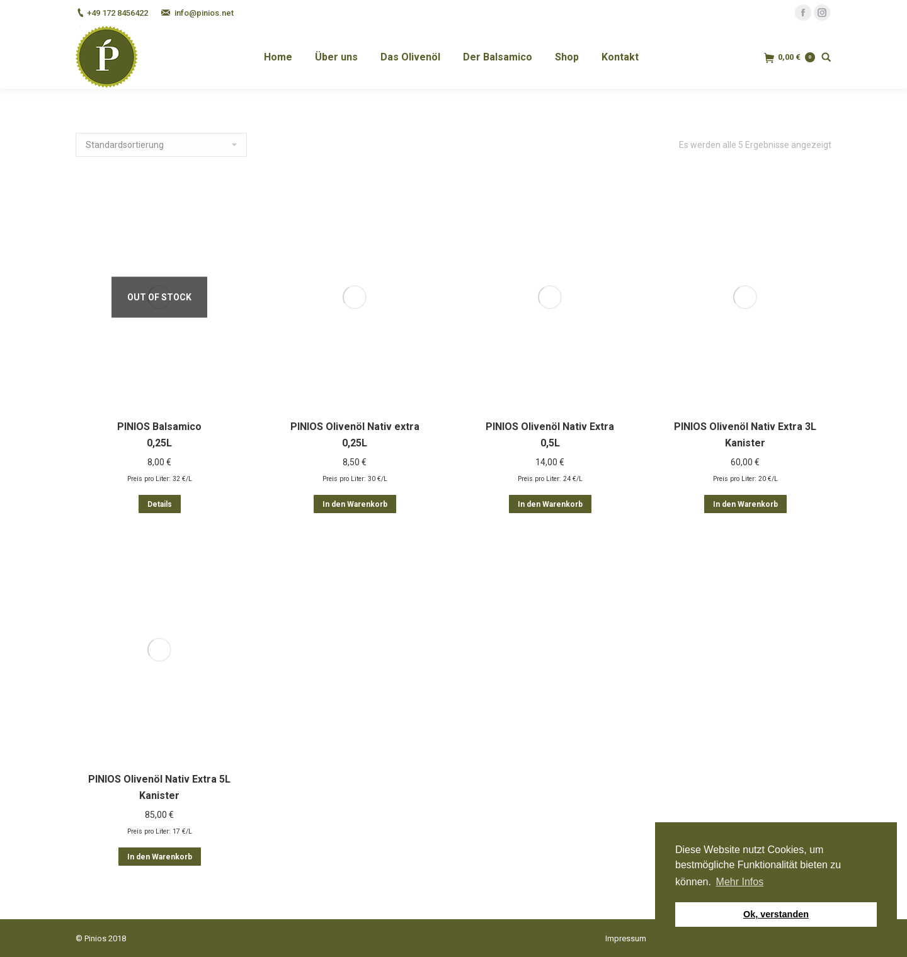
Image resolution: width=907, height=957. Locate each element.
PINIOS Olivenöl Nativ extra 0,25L (354, 435)
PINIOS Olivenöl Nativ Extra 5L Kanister (159, 787)
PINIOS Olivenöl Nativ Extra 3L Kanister (745, 469)
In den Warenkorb (354, 504)
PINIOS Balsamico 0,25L (159, 435)
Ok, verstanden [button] (776, 914)
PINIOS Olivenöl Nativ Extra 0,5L (550, 438)
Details (159, 504)
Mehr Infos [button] (740, 881)
